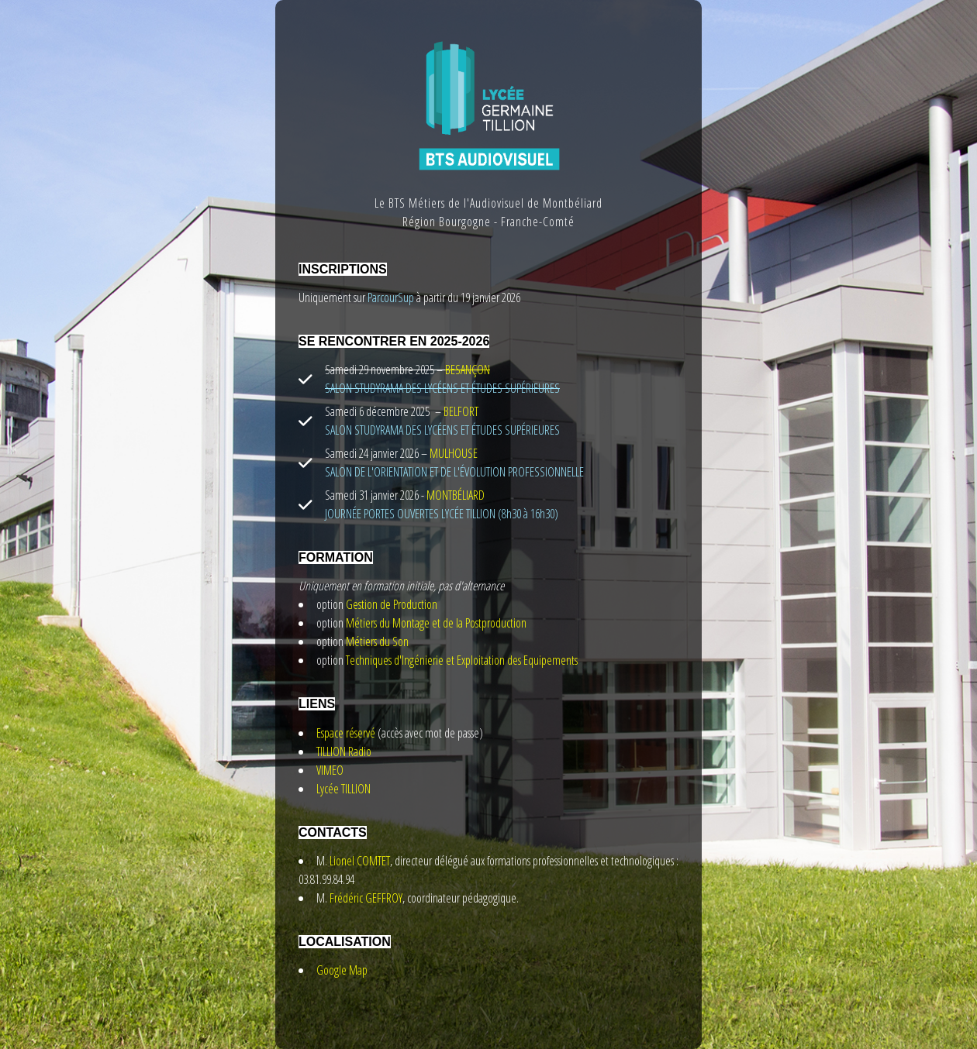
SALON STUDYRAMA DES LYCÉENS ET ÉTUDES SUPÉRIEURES (442, 430)
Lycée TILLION (343, 788)
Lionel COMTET (360, 860)
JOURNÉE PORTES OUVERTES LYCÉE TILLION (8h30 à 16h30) (441, 513)
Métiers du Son (377, 641)
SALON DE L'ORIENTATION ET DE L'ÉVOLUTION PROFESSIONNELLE (454, 471)
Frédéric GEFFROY (366, 897)
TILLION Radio (343, 751)
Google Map (342, 969)
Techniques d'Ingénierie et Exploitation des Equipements (462, 660)
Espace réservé (345, 732)
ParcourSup (389, 297)
